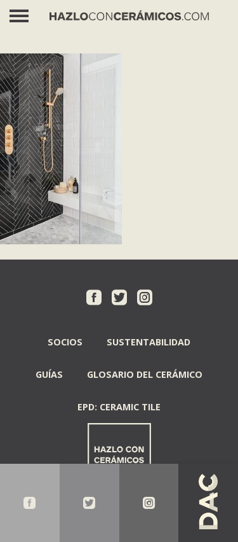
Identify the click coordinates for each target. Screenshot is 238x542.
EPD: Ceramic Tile (119, 407)
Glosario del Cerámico (144, 374)
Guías (49, 374)
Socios (65, 342)
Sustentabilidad (148, 342)
